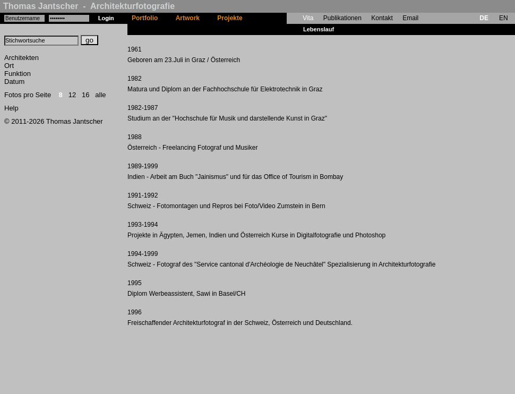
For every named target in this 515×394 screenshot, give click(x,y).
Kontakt (382, 18)
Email (410, 18)
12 (72, 95)
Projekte (229, 18)
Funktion (17, 74)
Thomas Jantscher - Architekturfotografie (89, 6)
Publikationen (342, 18)
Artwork (188, 18)
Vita (308, 18)
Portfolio (145, 18)
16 (85, 95)
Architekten (21, 58)
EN (503, 18)
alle (100, 95)
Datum (14, 81)
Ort (9, 66)
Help (11, 108)
